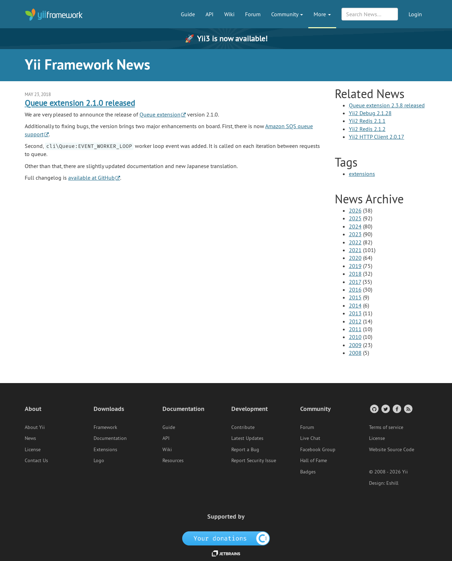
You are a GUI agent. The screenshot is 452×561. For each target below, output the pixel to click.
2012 (355, 321)
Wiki (229, 14)
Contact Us (36, 460)
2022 (355, 242)
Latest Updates (247, 438)
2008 (355, 352)
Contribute (243, 427)
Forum (253, 14)
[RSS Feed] (407, 409)
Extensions (105, 449)
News (30, 438)
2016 (355, 289)
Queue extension (159, 114)
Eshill (392, 483)
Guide (188, 14)
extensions (362, 173)
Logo (99, 460)
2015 (355, 297)
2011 (355, 329)
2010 (355, 336)
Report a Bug (245, 449)
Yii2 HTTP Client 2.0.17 (376, 136)
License (33, 449)
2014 (355, 305)
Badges (308, 472)
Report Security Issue (253, 460)
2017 (355, 281)
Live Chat (310, 438)
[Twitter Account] (385, 409)
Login (415, 14)
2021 (355, 249)
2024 (355, 226)
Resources (173, 460)
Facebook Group (317, 449)
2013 (355, 313)
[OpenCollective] (226, 538)
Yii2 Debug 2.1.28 (370, 113)
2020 (355, 257)
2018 (355, 273)
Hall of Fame (313, 460)
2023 (355, 234)
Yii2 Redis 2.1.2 (367, 128)
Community (287, 14)
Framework (105, 427)
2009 (355, 344)
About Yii (35, 427)
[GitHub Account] (374, 409)
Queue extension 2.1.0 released (80, 103)
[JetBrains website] (226, 553)
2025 (355, 218)
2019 (355, 265)
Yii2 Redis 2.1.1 (367, 120)
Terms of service (386, 427)
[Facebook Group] (396, 409)
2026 (355, 210)
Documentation (110, 438)
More (322, 14)
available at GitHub (91, 177)
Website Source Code (391, 449)
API (210, 14)
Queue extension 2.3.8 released (387, 105)
